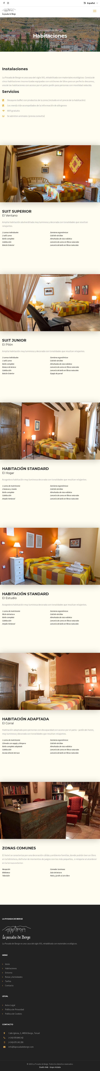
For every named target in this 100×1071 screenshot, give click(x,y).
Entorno (8, 972)
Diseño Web (43, 1067)
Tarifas (8, 981)
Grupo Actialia (55, 1067)
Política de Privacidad (14, 1009)
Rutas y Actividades (14, 977)
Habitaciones (11, 968)
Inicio (7, 964)
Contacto (9, 985)
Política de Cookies (13, 1013)
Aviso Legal (10, 1005)
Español (91, 3)
